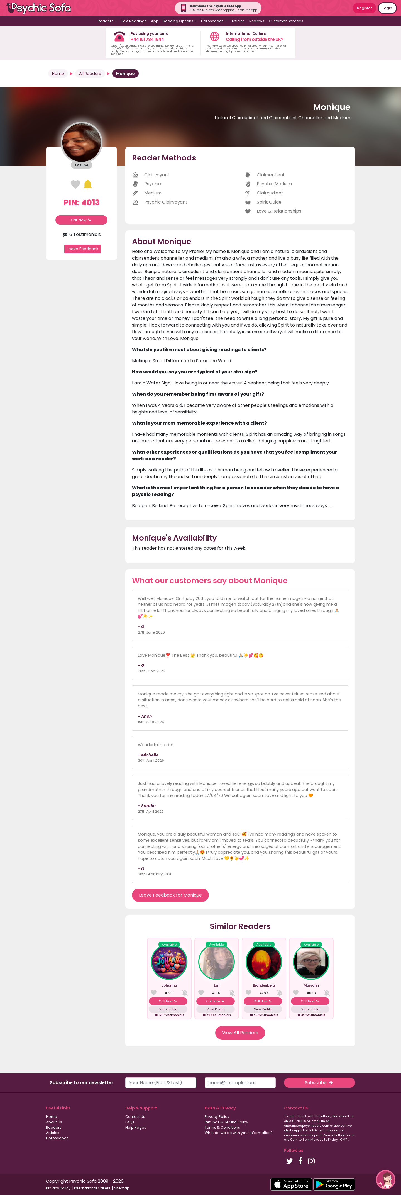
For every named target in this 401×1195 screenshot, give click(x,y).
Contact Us (135, 1116)
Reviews (256, 21)
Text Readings (133, 21)
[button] (385, 1179)
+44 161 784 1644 (147, 39)
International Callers (92, 1188)
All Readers (90, 73)
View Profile (168, 1009)
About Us (54, 1122)
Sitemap (121, 1188)
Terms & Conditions (222, 1127)
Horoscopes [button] (212, 21)
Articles (238, 21)
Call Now (81, 220)
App (154, 21)
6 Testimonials (81, 234)
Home (58, 73)
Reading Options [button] (178, 21)
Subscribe (319, 1082)
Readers (54, 1127)
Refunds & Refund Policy (226, 1122)
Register (364, 8)
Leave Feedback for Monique (170, 895)
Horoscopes (57, 1138)
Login (387, 8)
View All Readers (240, 1032)
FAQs (130, 1122)
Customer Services (286, 21)
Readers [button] (106, 21)
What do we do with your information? (239, 1132)
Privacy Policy (217, 1116)
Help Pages (135, 1127)
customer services (298, 1135)
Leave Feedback (82, 249)
